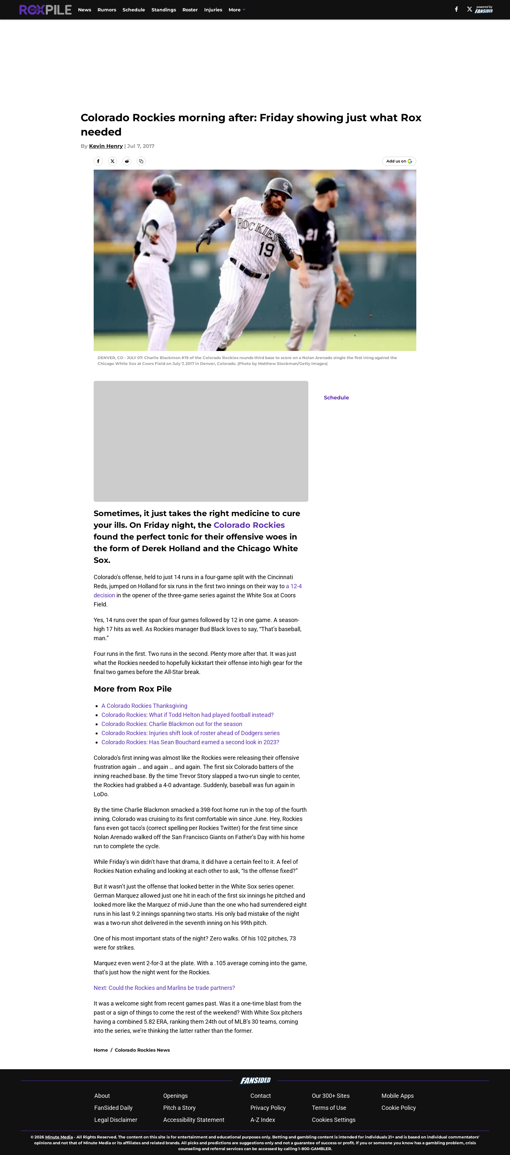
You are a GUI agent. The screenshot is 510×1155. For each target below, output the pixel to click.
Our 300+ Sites (331, 1095)
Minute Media (59, 1137)
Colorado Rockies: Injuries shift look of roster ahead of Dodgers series (190, 733)
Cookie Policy (399, 1107)
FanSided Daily (113, 1107)
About (102, 1095)
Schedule (134, 10)
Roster (190, 10)
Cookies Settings (334, 1119)
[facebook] (456, 9)
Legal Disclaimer (115, 1119)
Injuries (213, 10)
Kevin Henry (106, 146)
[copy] (141, 161)
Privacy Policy (268, 1107)
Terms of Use (329, 1107)
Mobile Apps (398, 1095)
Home (101, 1050)
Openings (175, 1095)
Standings (164, 10)
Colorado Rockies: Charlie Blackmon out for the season (171, 723)
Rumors (107, 10)
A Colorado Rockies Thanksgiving (144, 705)
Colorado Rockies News (142, 1050)
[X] (469, 9)
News (84, 10)
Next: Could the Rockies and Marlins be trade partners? (164, 987)
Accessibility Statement (193, 1119)
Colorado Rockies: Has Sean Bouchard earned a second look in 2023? (190, 742)
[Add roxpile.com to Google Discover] (399, 161)
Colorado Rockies (249, 525)
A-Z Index (262, 1119)
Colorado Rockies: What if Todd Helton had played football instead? (187, 714)
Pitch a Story (179, 1107)
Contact (260, 1095)
